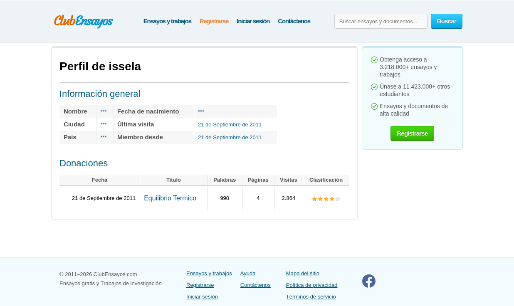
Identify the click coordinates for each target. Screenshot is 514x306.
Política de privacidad (312, 285)
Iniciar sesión (253, 21)
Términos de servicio (311, 297)
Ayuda (248, 273)
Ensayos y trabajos (167, 21)
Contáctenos (294, 21)
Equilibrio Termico (170, 198)
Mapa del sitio (302, 273)
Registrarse (214, 21)
